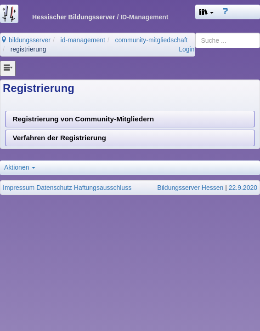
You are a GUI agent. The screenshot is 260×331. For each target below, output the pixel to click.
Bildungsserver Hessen (190, 187)
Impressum (18, 187)
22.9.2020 (243, 187)
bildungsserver (25, 40)
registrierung (28, 49)
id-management (83, 40)
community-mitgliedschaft (151, 40)
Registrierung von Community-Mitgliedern (83, 119)
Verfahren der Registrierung (59, 138)
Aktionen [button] (19, 167)
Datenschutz (54, 187)
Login (186, 49)
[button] (207, 12)
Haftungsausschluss (102, 187)
